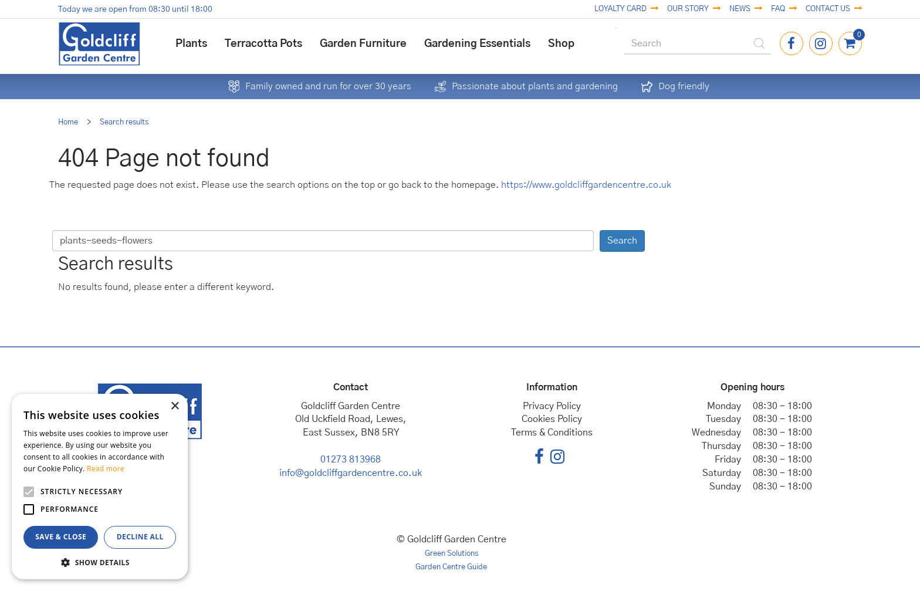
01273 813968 (350, 459)
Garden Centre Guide (451, 567)
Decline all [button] (140, 537)
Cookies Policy (552, 419)
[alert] (100, 486)
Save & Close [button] (60, 537)
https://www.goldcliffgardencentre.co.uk (586, 185)
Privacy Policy (552, 406)
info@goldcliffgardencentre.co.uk (350, 473)
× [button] (174, 406)
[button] (99, 562)
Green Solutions (451, 554)
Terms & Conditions (552, 432)
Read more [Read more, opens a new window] (105, 469)
